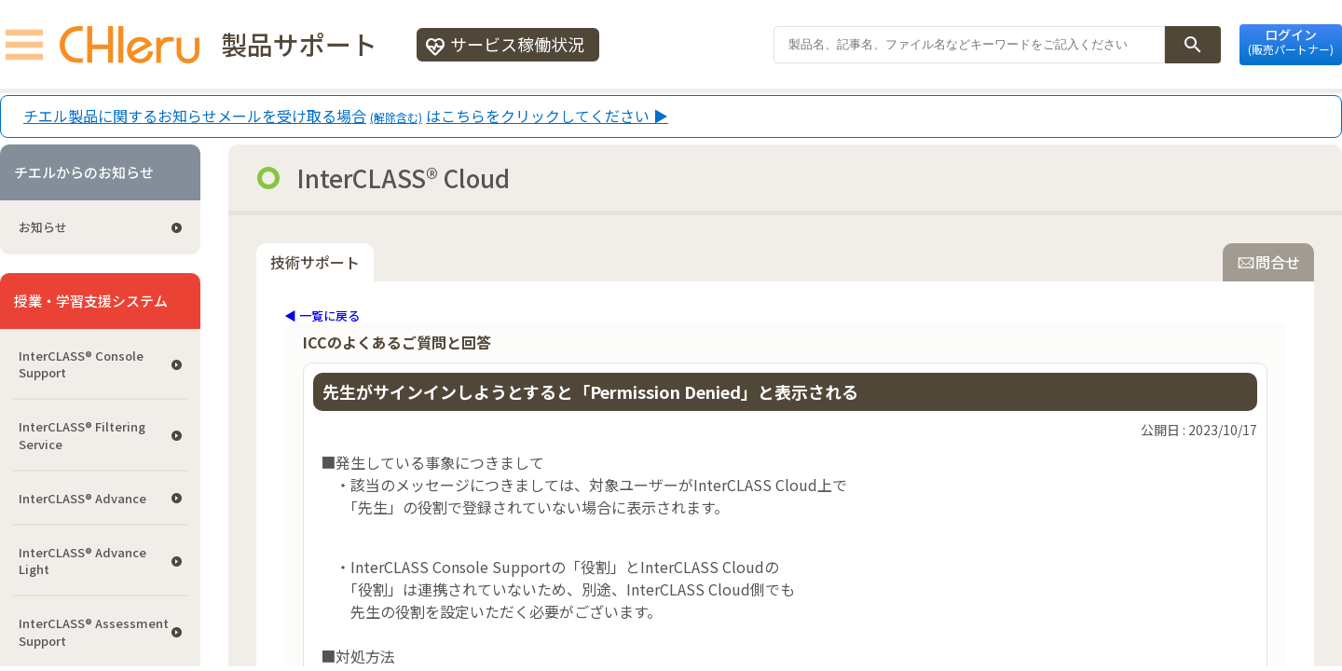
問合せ (1268, 262)
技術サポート (315, 262)
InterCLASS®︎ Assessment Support (94, 631)
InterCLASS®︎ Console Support (81, 364)
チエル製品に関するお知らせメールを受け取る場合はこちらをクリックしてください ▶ (345, 116)
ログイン (1291, 41)
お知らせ (43, 227)
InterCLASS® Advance (82, 498)
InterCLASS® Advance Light (82, 560)
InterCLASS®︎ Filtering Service (82, 435)
